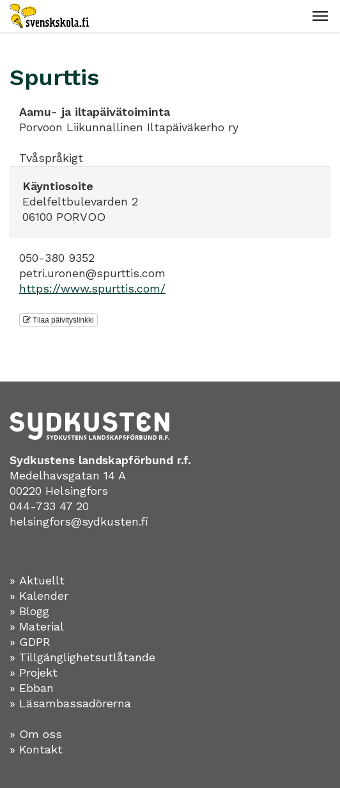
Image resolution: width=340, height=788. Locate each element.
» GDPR (30, 641)
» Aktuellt (37, 580)
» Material (37, 626)
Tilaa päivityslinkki (58, 320)
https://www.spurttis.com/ (92, 288)
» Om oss (36, 734)
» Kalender (39, 595)
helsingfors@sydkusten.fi (79, 521)
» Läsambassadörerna (70, 703)
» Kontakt (36, 749)
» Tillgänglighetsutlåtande (82, 657)
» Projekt (34, 672)
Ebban (36, 688)
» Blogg (29, 611)
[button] (320, 16)
